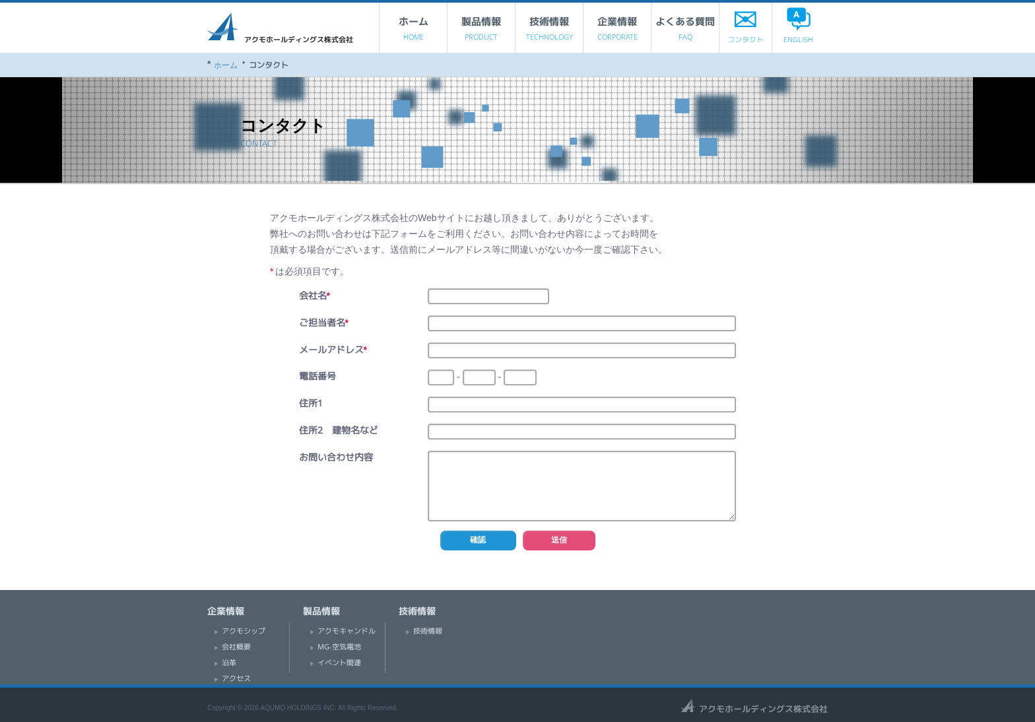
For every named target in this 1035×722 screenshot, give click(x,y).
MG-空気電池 (339, 647)
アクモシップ (243, 631)
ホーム (413, 31)
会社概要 (236, 647)
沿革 (229, 663)
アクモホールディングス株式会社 (280, 28)
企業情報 (617, 31)
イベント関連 (339, 663)
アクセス (236, 678)
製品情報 (481, 31)
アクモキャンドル (346, 631)
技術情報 (549, 31)
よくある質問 (685, 31)
